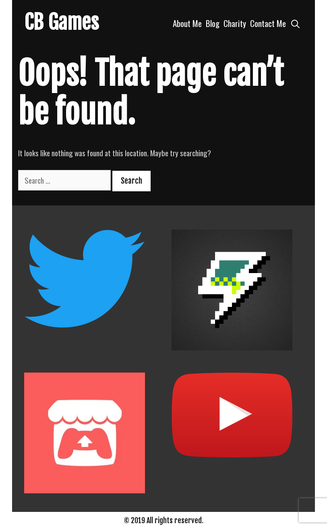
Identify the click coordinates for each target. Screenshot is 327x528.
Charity (235, 23)
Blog (212, 23)
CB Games (61, 22)
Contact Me (268, 23)
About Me (187, 23)
